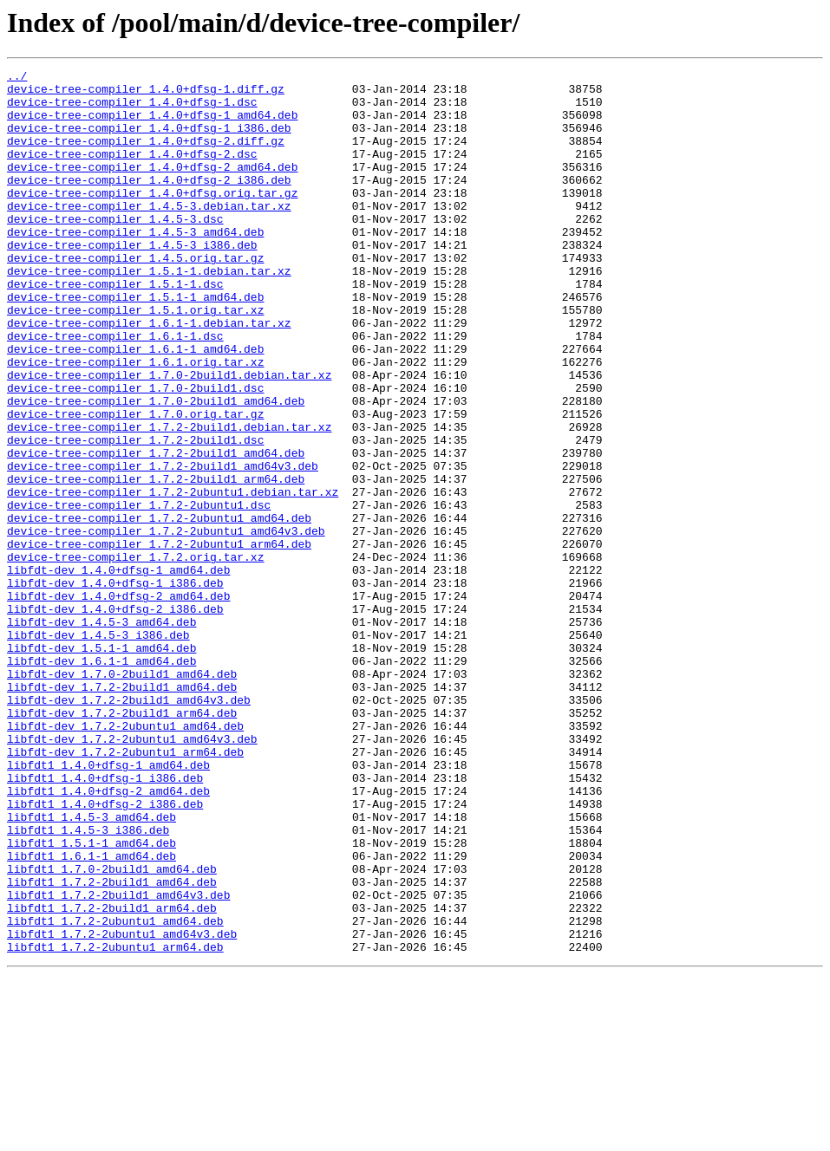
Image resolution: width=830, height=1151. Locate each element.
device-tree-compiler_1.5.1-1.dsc (115, 327)
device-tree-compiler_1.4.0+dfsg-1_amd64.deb (152, 125)
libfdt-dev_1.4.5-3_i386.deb (98, 749)
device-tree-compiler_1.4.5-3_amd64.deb (135, 265)
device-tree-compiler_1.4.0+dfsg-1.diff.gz (145, 93)
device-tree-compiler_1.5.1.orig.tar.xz (135, 359)
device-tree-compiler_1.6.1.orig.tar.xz (135, 421)
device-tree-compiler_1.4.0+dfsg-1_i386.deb (149, 140)
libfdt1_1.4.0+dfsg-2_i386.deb (105, 951)
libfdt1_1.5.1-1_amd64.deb (91, 998)
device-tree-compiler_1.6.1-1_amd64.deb (135, 405)
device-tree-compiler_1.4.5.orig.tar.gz (135, 296)
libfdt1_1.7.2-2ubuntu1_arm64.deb (115, 1123)
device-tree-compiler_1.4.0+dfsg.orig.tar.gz (152, 218)
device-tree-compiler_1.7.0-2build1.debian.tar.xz (169, 437)
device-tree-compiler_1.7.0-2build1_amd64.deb (155, 468)
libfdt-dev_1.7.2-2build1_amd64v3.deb (129, 827)
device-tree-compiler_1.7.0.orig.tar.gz (135, 483)
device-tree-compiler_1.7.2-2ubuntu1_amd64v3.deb (166, 624)
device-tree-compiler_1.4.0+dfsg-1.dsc (132, 109)
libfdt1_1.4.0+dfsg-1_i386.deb (105, 920)
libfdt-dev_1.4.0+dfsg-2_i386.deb (115, 717)
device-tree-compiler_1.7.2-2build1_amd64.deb (155, 530)
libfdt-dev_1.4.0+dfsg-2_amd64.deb (118, 702)
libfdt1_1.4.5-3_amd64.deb (91, 967)
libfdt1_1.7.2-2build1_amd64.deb (112, 1045)
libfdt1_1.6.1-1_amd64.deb (91, 1014)
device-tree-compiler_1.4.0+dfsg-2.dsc (132, 171)
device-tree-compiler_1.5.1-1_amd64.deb (135, 343)
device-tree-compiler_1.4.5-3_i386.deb (132, 281)
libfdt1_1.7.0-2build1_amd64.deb (112, 1029)
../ (17, 78)
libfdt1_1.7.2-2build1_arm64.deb (112, 1076)
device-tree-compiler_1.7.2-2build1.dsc (135, 515)
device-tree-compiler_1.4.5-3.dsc (115, 249)
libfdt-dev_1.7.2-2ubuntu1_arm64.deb (125, 889)
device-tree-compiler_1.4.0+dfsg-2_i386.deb (149, 203)
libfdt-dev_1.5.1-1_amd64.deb (101, 764)
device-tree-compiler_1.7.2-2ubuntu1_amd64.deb (159, 608)
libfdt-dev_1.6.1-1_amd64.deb (101, 780)
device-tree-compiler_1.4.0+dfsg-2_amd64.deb (152, 187)
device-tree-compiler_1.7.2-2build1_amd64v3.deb (162, 546)
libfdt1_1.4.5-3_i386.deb (88, 983)
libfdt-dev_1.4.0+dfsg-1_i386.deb (115, 686)
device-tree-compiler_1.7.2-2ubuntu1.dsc (139, 593)
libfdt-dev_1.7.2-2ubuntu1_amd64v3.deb (132, 873)
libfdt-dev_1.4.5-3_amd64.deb (101, 733)
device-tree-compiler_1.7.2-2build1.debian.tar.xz (169, 499)
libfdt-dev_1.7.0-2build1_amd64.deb (122, 795)
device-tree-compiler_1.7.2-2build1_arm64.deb (155, 561)
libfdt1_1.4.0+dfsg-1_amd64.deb (108, 905)
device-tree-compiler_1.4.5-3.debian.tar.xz (149, 234)
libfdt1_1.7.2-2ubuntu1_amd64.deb (115, 1092)
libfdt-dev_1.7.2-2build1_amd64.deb (122, 811)
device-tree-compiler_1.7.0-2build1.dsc (135, 452)
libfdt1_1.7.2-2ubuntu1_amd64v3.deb (122, 1107)
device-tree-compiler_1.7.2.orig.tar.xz (135, 655)
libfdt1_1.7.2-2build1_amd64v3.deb (118, 1061)
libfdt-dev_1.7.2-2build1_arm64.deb (122, 842)
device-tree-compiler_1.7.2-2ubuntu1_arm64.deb (159, 639)
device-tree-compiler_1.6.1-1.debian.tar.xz (149, 374)
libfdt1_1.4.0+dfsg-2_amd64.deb (108, 936)
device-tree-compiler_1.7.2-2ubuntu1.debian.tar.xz (172, 577)
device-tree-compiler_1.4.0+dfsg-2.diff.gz (145, 156)
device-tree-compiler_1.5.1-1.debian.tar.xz (149, 312)
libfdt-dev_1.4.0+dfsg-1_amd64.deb (118, 671)
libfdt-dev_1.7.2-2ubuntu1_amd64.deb (125, 858)
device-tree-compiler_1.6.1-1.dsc (115, 390)
